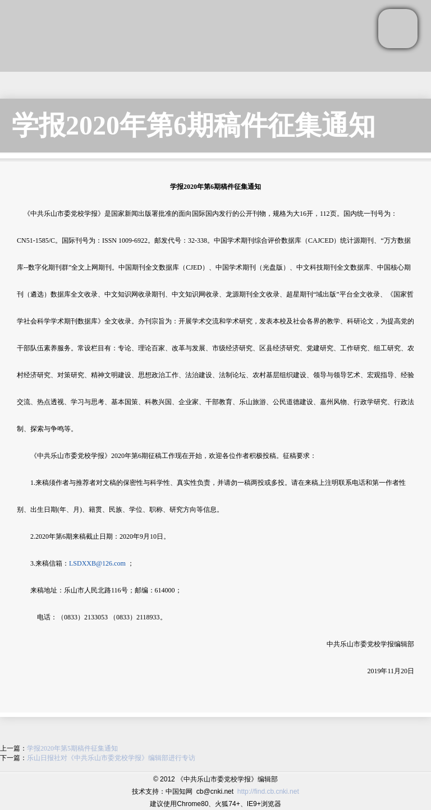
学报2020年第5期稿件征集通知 (72, 748)
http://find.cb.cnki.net (268, 791)
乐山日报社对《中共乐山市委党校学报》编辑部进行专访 (111, 758)
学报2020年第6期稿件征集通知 (193, 125)
